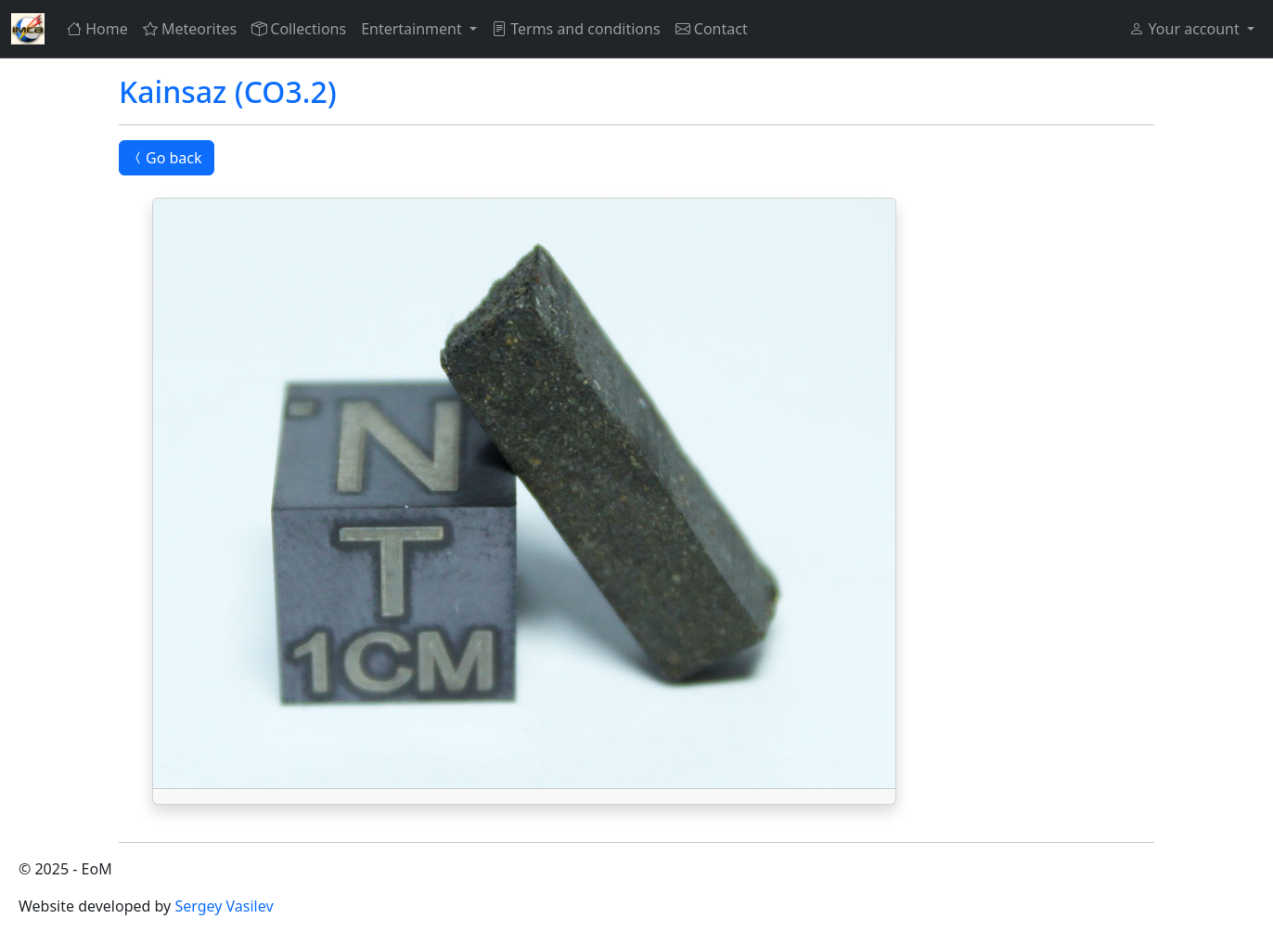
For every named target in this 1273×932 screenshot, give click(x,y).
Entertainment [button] (413, 29)
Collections (298, 29)
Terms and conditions (576, 29)
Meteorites (190, 29)
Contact (711, 29)
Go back (166, 158)
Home (97, 29)
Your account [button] (1185, 29)
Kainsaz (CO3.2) (228, 91)
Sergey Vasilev (223, 906)
